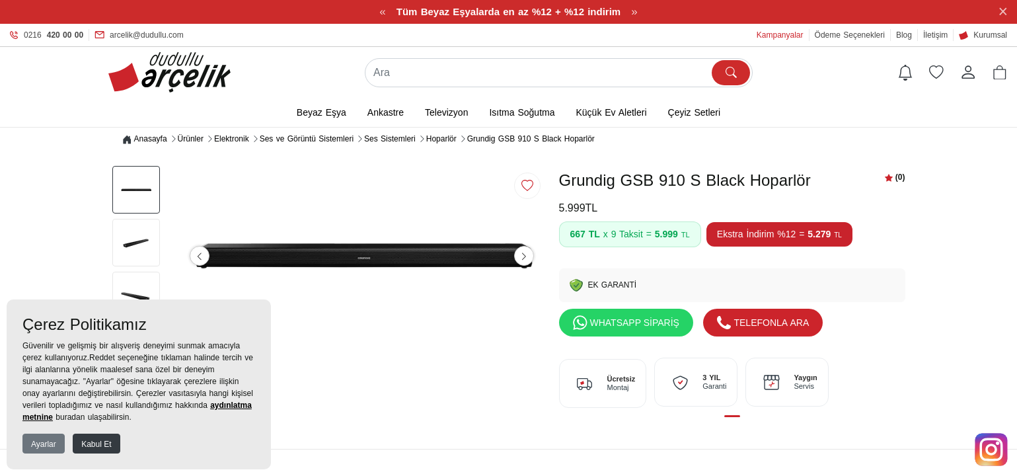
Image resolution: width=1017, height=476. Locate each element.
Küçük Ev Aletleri (611, 113)
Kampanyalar (780, 35)
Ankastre (385, 113)
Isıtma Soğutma (521, 113)
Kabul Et (96, 444)
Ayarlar (43, 444)
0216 (46, 35)
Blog (904, 35)
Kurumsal (983, 35)
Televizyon (446, 113)
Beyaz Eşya (321, 113)
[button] (1000, 72)
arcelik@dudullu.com (139, 35)
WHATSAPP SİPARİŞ (626, 323)
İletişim (935, 35)
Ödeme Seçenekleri (850, 35)
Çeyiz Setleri (694, 113)
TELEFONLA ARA (764, 323)
